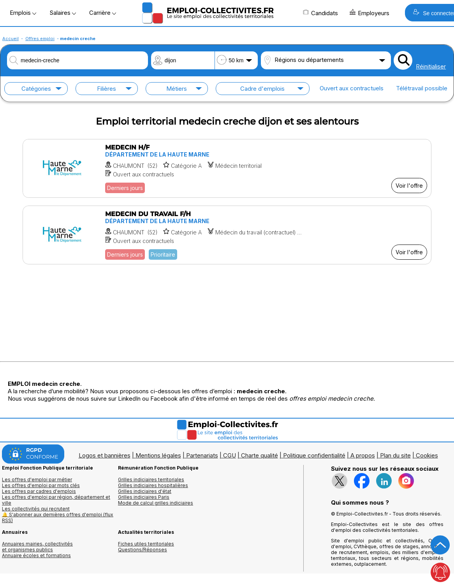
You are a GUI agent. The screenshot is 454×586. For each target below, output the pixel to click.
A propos (362, 455)
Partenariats (202, 455)
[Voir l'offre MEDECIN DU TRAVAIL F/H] (227, 235)
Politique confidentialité (314, 455)
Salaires (62, 12)
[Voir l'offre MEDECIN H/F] (227, 168)
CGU (229, 455)
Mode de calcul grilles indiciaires (155, 503)
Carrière (102, 12)
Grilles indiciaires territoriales (151, 479)
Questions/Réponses (142, 550)
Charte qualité (259, 455)
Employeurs (369, 13)
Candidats (320, 13)
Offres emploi (40, 38)
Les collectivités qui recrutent (36, 509)
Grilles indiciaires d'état (144, 491)
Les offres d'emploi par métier (37, 479)
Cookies (427, 455)
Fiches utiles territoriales (146, 544)
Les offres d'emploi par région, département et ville (56, 500)
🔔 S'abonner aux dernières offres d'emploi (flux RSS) (57, 517)
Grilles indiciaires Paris (143, 497)
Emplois (23, 12)
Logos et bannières (104, 455)
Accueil (10, 38)
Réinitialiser (431, 66)
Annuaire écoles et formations (36, 555)
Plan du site (395, 455)
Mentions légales (158, 455)
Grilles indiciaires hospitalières (153, 485)
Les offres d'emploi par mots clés (41, 485)
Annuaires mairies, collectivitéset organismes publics (37, 547)
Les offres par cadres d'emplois (39, 491)
